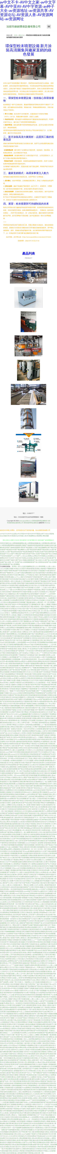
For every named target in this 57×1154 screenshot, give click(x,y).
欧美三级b (24, 708)
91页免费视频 (26, 699)
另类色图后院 (11, 1089)
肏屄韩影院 (7, 992)
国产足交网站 (47, 693)
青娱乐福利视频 (9, 845)
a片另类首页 (30, 676)
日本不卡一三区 (42, 1104)
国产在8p (15, 668)
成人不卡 (28, 649)
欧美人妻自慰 (33, 912)
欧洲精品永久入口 (30, 1094)
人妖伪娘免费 (36, 954)
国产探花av (39, 910)
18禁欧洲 (21, 1075)
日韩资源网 (35, 1087)
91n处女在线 (48, 914)
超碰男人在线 (8, 982)
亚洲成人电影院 (40, 568)
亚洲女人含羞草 (9, 682)
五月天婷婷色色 (26, 902)
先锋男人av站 (50, 655)
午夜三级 (31, 1132)
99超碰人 (14, 710)
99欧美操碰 (35, 733)
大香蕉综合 (28, 933)
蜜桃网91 (51, 838)
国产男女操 (9, 646)
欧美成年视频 (29, 710)
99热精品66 (40, 1136)
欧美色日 (32, 781)
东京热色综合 (11, 1138)
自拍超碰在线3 (23, 969)
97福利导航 (13, 855)
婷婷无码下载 (28, 606)
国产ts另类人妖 (45, 577)
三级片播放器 (8, 811)
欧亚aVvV (37, 600)
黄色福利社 (42, 897)
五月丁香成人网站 (30, 758)
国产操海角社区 (25, 1123)
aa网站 (25, 1016)
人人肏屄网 (30, 1039)
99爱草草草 (46, 995)
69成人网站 (35, 1028)
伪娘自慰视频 (19, 794)
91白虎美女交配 (35, 860)
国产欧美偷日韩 (50, 1054)
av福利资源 (12, 1016)
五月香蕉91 (24, 834)
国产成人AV (22, 1035)
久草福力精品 (20, 895)
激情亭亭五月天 (37, 777)
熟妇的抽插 (16, 663)
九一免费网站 (12, 613)
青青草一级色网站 (22, 731)
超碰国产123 (20, 1005)
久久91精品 (33, 630)
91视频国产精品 (10, 1096)
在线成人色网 (20, 632)
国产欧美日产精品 (29, 883)
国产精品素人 (8, 625)
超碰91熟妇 (19, 965)
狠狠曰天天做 (22, 684)
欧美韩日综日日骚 (32, 862)
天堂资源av (42, 592)
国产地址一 (52, 621)
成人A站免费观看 (20, 634)
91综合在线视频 (50, 900)
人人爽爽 (47, 604)
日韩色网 (7, 577)
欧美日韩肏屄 (17, 625)
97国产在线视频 (40, 990)
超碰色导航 (43, 925)
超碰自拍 (26, 963)
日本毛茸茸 (30, 729)
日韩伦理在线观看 (12, 1119)
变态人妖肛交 (51, 579)
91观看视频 (20, 843)
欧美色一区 (15, 566)
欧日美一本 (39, 1153)
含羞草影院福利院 (21, 741)
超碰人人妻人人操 (32, 999)
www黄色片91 (32, 1056)
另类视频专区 (16, 940)
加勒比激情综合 (45, 746)
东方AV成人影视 (12, 762)
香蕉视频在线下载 (36, 716)
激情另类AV (33, 942)
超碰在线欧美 (38, 811)
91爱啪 (21, 665)
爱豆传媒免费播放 (10, 1011)
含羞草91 (5, 1079)
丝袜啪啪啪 (36, 1066)
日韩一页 (43, 849)
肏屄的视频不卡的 (36, 594)
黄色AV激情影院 (10, 1007)
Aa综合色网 (30, 779)
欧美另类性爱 (31, 847)
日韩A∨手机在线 (43, 1125)
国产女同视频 (49, 1111)
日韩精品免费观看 (6, 623)
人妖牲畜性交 (26, 1068)
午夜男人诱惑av (20, 938)
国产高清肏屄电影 (37, 973)
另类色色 (7, 1064)
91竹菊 (17, 617)
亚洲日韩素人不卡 (36, 1058)
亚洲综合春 (43, 743)
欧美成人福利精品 (19, 676)
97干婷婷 (45, 786)
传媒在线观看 (47, 691)
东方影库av (14, 737)
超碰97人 (43, 921)
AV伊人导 (5, 786)
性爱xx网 (16, 630)
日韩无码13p (47, 583)
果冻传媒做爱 (4, 908)
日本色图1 (3, 851)
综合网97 (3, 1138)
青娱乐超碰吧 (12, 1098)
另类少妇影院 (22, 1098)
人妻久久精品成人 (15, 581)
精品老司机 (9, 699)
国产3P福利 (10, 872)
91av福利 (21, 678)
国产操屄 (43, 1073)
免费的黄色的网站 (18, 927)
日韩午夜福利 (4, 855)
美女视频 (50, 798)
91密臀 (38, 1043)
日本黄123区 (11, 1005)
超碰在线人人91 (37, 889)
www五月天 (48, 634)
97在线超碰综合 (48, 1060)
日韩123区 (16, 1134)
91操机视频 (39, 1016)
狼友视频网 (35, 625)
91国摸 (12, 796)
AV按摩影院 (19, 1094)
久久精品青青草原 (28, 872)
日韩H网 (20, 904)
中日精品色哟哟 (5, 834)
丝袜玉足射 (10, 874)
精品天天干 (42, 868)
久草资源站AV (8, 1125)
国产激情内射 (27, 923)
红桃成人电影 (46, 769)
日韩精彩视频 (9, 653)
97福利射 (45, 665)
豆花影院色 (24, 680)
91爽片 (35, 701)
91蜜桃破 (33, 604)
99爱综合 (21, 933)
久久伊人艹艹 (38, 653)
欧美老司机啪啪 (37, 1033)
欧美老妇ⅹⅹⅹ (25, 792)
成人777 (8, 963)
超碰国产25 (37, 819)
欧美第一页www (37, 659)
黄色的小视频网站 (21, 689)
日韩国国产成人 (38, 923)
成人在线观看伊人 (41, 957)
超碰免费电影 (29, 784)
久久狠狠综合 (34, 792)
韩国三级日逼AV (41, 883)
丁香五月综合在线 (50, 906)
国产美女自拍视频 (20, 798)
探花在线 (3, 1068)
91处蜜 (53, 627)
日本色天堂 (20, 608)
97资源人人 (46, 1151)
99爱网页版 (42, 579)
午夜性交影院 (36, 674)
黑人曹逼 (3, 938)
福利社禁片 (49, 739)
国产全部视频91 (25, 638)
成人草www (43, 1071)
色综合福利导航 (44, 1041)
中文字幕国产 (48, 796)
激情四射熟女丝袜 (44, 1089)
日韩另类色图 (9, 1094)
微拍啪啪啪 (40, 668)
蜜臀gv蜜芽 (7, 849)
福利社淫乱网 (45, 879)
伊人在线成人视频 (14, 615)
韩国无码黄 (17, 1068)
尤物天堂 (28, 836)
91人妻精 (45, 895)
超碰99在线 (50, 630)
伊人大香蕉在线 (28, 697)
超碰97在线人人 (24, 1102)
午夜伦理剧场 (14, 819)
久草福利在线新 (48, 988)
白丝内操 (47, 904)
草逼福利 (3, 781)
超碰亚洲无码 (22, 1056)
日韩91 (22, 705)
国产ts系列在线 (37, 914)
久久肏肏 (5, 746)
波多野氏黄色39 (48, 1045)
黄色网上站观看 (23, 853)
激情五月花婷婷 (23, 1003)
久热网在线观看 (21, 767)
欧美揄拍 (5, 788)
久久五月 (10, 971)
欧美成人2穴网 (31, 727)
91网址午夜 (23, 984)
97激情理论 (4, 843)
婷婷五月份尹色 (20, 916)
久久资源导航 (18, 1043)
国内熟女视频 (39, 931)
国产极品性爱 (29, 957)
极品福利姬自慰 (15, 824)
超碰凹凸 (33, 876)
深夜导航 (8, 1123)
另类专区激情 (4, 543)
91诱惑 (9, 718)
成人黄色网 (10, 893)
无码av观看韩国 (10, 767)
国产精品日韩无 (14, 1073)
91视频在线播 (51, 1014)
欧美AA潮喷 (39, 906)
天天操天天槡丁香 (11, 1035)
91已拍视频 (11, 1121)
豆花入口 (21, 710)
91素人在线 (41, 708)
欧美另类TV (24, 1073)
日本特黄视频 (6, 1111)
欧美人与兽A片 (45, 1127)
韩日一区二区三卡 (33, 849)
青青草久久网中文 (31, 1125)
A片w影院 (40, 969)
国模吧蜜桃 (47, 1140)
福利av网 (28, 627)
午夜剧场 (32, 992)
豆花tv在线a (25, 824)
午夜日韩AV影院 (17, 703)
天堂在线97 (4, 942)
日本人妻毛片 (22, 1146)
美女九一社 (13, 1003)
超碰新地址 (36, 961)
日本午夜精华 (39, 710)
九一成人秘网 (46, 781)
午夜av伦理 (3, 1016)
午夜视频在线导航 (15, 870)
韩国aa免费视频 (34, 724)
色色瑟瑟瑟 (19, 891)
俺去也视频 (19, 697)
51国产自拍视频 (51, 916)
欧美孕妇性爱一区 (11, 904)
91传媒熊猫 (25, 1058)
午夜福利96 (32, 944)
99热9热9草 (4, 615)
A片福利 (42, 689)
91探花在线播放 (29, 1024)
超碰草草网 (18, 813)
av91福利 (38, 895)
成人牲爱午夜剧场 (20, 1077)
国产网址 (48, 950)
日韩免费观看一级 (45, 1035)
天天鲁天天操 (23, 912)
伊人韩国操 (50, 1068)
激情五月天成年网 (43, 908)
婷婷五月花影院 (19, 1014)
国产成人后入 (6, 733)
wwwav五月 (14, 754)
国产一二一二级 (15, 1066)
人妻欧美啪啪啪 (16, 1085)
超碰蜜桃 (3, 923)
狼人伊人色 (23, 830)
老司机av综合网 (10, 583)
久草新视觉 (35, 627)
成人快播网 (22, 668)
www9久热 (40, 950)
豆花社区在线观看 (49, 952)
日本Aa (24, 1085)
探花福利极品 (35, 636)
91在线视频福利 (17, 992)
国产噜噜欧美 (37, 665)
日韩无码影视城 (48, 1130)
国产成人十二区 (45, 627)
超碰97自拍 (40, 670)
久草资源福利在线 (34, 712)
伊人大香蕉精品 (45, 1092)
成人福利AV (12, 1049)
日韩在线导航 (42, 798)
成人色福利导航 (10, 598)
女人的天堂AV (31, 657)
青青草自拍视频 (18, 836)
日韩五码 (20, 1062)
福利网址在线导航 (6, 1108)
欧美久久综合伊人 (43, 853)
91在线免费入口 (51, 589)
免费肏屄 (31, 1016)
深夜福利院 (28, 682)
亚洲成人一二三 (7, 1033)
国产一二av (46, 594)
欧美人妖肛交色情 (49, 1149)
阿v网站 (6, 1003)
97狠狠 (44, 1064)
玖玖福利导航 (48, 923)
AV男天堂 (31, 767)
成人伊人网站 (51, 872)
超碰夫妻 (7, 754)
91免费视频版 (49, 803)
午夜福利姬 (35, 577)
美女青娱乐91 (49, 992)
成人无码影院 (22, 720)
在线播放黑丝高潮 (25, 1079)
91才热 (53, 1022)
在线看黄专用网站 (44, 765)
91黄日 (6, 604)
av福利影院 (42, 701)
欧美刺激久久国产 (20, 1142)
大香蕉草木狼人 (40, 845)
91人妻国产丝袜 (25, 777)
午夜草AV (3, 1077)
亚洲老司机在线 (19, 579)
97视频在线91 (50, 568)
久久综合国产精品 (20, 1018)
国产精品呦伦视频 (11, 748)
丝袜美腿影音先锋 (20, 779)
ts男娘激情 (15, 849)
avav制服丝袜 (20, 784)
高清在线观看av (23, 1117)
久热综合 (15, 952)
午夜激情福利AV (16, 592)
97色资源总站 (11, 809)
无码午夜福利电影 (10, 619)
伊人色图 (45, 826)
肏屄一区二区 (44, 602)
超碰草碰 (21, 750)
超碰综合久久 (39, 851)
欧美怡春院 (13, 908)
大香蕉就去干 (20, 1054)
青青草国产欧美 (28, 807)
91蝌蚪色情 (28, 665)
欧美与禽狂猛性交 (44, 940)
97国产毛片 (29, 608)
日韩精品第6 (27, 817)
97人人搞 (18, 872)
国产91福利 (24, 663)
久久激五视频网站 (26, 566)
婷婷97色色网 (42, 838)
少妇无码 (15, 914)
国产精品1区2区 (7, 828)
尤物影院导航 (29, 931)
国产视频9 (7, 573)
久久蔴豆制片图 (15, 857)
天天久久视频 (23, 630)
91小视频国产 (23, 925)
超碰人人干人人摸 (16, 577)
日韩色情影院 (23, 866)
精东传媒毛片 (36, 929)
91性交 (2, 697)
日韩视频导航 (31, 1115)
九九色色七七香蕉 (23, 1049)
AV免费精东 (45, 741)
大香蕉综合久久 (18, 811)
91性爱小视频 (15, 680)
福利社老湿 (32, 853)
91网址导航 (9, 910)
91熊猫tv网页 (36, 718)
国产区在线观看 (48, 1001)
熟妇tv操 (5, 1073)
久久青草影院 (25, 615)
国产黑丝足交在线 (40, 986)
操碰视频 (38, 995)
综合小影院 (10, 938)
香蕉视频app (27, 828)
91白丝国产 (30, 1096)
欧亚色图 (29, 1144)
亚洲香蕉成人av (30, 790)
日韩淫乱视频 (38, 887)
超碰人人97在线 (26, 575)
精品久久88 (4, 684)
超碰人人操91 (42, 731)
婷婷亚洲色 (38, 583)
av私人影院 (48, 809)
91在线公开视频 (33, 897)
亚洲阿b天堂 (11, 1024)
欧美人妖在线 (7, 1020)
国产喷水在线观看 (49, 933)
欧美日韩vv (7, 988)
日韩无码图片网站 (38, 803)
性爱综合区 (36, 828)
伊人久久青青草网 (39, 566)
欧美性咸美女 (29, 1149)
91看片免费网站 (28, 1106)
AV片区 (46, 887)
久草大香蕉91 (41, 1085)
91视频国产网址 (48, 606)
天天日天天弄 (33, 680)
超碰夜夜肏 (25, 1127)
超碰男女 (37, 1039)
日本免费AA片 (45, 752)
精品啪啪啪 (18, 845)
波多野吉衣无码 (51, 832)
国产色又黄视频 (7, 756)
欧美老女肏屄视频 (44, 942)
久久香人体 (41, 832)
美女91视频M (27, 589)
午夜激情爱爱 (36, 815)
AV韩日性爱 (52, 999)
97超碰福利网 (33, 663)
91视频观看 (28, 819)
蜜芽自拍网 (35, 1079)
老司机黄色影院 (16, 687)
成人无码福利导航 (20, 1153)
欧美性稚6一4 (6, 889)
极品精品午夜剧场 (22, 1089)
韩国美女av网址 (19, 661)
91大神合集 (50, 822)
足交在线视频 (44, 1028)
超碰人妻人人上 (24, 1119)
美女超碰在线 (8, 676)
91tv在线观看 (45, 919)
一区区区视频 (6, 1058)
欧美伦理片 (46, 661)
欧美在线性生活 (41, 841)
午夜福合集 (36, 1020)
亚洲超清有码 (20, 879)
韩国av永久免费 (8, 881)
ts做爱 (4, 895)
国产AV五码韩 (49, 1096)
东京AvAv (25, 893)
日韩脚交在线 (51, 695)
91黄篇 (20, 1001)
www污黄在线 (31, 670)
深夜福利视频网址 (18, 1111)
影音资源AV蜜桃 (12, 1075)
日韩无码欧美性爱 (19, 971)
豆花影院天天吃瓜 (37, 870)
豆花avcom (35, 699)
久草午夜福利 (51, 771)
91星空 (33, 1009)
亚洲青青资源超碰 (8, 617)
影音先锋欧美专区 (29, 995)
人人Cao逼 (10, 995)
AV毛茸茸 (9, 1043)
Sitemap (47, 523)
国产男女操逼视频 (19, 838)
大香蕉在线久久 (33, 1071)
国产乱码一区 (6, 1081)
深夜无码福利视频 (31, 775)
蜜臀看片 (46, 777)
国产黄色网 (49, 689)
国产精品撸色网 (24, 716)
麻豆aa (38, 1003)
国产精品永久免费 (17, 773)
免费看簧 (44, 807)
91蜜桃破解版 (19, 627)
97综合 (39, 617)
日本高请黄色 (45, 1020)
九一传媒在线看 (20, 1115)
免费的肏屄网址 (10, 950)
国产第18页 (13, 670)
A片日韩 (27, 750)
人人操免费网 (33, 1117)
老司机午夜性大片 (29, 910)
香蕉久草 (51, 794)
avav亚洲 (14, 678)
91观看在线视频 (5, 773)
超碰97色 (30, 634)
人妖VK (20, 841)
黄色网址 (19, 1104)
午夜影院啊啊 (9, 634)
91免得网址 (49, 573)
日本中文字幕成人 (6, 777)
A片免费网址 (8, 790)
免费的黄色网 (6, 1052)
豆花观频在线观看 (25, 868)
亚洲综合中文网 (37, 649)
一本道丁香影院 (51, 682)
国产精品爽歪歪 (48, 1033)
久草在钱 (10, 1068)
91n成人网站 (20, 950)
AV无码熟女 (12, 608)
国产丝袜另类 (8, 1106)
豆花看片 (3, 809)
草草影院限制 (12, 1056)
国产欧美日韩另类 (34, 684)
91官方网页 (16, 752)
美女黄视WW (34, 771)
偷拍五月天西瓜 (50, 668)
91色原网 (30, 976)
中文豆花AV (21, 957)
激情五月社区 (18, 910)
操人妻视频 (15, 1071)
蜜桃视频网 (29, 705)
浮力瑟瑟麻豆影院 (22, 598)
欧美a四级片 (17, 646)
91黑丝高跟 (13, 1117)
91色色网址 (41, 630)
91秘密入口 (6, 1045)
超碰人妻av (51, 775)
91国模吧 (35, 1121)
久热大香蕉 (25, 881)
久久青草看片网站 (10, 724)
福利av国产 (14, 815)
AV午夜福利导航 (12, 585)
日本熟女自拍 (38, 959)
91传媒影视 (51, 841)
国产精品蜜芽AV (45, 699)
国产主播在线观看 (50, 779)
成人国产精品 (33, 621)
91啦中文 (40, 758)
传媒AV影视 (27, 592)
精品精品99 (22, 613)
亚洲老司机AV (13, 876)
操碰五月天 (24, 942)
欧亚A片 (35, 868)
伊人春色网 (39, 843)
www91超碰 (25, 1134)
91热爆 (23, 999)
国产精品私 (48, 1081)
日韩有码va (35, 646)
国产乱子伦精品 (50, 864)
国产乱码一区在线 (23, 746)
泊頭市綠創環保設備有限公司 (23, 26)
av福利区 (14, 621)
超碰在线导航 (12, 1047)
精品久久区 (11, 895)
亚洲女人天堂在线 (17, 959)
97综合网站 (26, 771)
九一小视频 (38, 737)
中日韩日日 (17, 881)
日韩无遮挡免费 (9, 642)
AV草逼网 (40, 1111)
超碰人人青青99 (18, 978)
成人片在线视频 (34, 1092)
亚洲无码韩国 (10, 651)
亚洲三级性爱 (40, 1054)
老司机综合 (18, 995)
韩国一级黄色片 (12, 729)
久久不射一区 (17, 1106)
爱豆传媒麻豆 (44, 792)
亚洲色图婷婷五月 (14, 1132)
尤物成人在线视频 (38, 703)
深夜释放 (32, 857)
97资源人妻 (22, 847)
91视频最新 (9, 1014)
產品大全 (22, 35)
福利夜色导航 (25, 948)
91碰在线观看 (29, 583)
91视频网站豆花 (31, 1045)
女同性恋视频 (15, 834)
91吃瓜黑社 (28, 904)
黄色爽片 (48, 800)
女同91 (14, 1136)
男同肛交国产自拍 (16, 1064)
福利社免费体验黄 (33, 1113)
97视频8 (2, 1119)
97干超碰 (34, 1068)
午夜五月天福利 (7, 644)
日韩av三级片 (14, 786)
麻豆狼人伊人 (30, 916)
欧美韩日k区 (50, 705)
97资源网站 (52, 714)
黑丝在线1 (11, 935)
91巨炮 (34, 581)
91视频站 (28, 1121)
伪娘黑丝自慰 (13, 743)
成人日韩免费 (51, 611)
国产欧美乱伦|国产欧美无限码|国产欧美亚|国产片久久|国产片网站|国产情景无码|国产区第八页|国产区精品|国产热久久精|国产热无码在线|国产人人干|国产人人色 (28, 554)
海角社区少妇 (9, 697)
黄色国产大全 (8, 1037)
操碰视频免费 (17, 644)
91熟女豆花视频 (17, 988)
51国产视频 (6, 680)
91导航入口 (13, 1022)
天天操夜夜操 (39, 697)
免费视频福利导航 (29, 1064)
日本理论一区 (11, 775)
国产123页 (18, 961)
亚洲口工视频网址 (34, 1026)
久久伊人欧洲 (38, 885)
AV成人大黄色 (45, 1039)
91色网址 (44, 830)
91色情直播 (6, 864)
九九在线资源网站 (8, 921)
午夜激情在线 (27, 701)
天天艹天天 (40, 1115)
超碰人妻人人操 (26, 1066)
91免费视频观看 (36, 952)
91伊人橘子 (26, 973)
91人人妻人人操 (51, 965)
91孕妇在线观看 (51, 708)
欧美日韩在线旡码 (34, 830)
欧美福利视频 (11, 611)
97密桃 (45, 737)
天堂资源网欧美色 (42, 642)
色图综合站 (46, 651)
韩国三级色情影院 (40, 722)
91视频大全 (7, 693)
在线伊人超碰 (10, 803)
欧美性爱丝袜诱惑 (16, 807)
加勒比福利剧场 (11, 1062)
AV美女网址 (38, 976)
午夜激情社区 (51, 935)
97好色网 (20, 1007)
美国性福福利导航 (41, 676)
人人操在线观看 (20, 642)
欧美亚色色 (10, 701)
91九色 (40, 1045)
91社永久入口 (6, 1136)
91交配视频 (17, 1087)
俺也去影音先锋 (38, 1140)
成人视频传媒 (24, 640)
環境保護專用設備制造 (39, 521)
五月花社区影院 (5, 592)
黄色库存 (19, 803)
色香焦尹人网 (8, 836)
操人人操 (17, 1092)
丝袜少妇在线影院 (10, 1060)
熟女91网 (23, 1113)
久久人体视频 (46, 860)
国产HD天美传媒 (27, 587)
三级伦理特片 (17, 817)
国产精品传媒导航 (37, 596)
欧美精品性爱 (13, 1079)
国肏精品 (5, 1022)
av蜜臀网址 (10, 961)
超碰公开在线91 (32, 935)
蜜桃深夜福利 (6, 668)
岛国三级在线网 (40, 655)
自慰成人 (28, 636)
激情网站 (38, 781)
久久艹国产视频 (34, 1073)
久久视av (38, 1062)
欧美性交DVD (40, 1138)
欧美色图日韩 (43, 834)
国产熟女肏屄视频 (29, 691)
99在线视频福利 (43, 1083)
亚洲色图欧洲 (14, 912)
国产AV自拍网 (4, 807)
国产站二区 (3, 935)
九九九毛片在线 (50, 1136)
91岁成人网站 (41, 1005)
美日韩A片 (51, 957)
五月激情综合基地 (46, 1119)
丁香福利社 (21, 655)
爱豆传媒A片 (52, 883)
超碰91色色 (38, 988)
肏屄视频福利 (51, 724)
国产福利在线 (15, 638)
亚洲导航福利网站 (8, 794)
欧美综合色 (48, 931)
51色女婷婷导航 (42, 1075)
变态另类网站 (23, 919)
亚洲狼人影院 (32, 1098)
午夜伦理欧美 (49, 1047)
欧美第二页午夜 (7, 758)
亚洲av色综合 (16, 1058)
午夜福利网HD (12, 720)
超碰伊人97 (34, 623)
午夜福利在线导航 (13, 929)
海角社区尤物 (6, 927)
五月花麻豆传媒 (7, 568)
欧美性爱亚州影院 (30, 739)
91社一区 (16, 906)
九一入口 (40, 876)
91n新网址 (28, 661)
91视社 (33, 1104)
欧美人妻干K (19, 653)
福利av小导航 (28, 653)
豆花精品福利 (12, 969)
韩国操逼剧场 (8, 1134)
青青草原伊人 (33, 1041)
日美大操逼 (33, 908)
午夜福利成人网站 (39, 589)
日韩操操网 (28, 1151)
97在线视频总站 (50, 657)
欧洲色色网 (13, 986)
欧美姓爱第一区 (49, 758)
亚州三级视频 (11, 1104)
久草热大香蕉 (41, 1098)
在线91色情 (40, 739)
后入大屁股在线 (15, 885)
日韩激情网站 (31, 1085)
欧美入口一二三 (51, 982)
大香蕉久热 (50, 1005)
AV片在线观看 (42, 714)
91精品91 (45, 674)
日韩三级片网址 (45, 640)
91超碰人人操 (37, 1001)
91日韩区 (34, 714)
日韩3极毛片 (22, 1136)
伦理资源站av (39, 767)
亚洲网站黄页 (45, 1049)
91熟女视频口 (16, 587)
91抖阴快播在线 (23, 908)
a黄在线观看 (9, 661)
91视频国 (23, 864)
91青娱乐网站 (25, 906)
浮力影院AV (26, 646)
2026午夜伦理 (10, 741)
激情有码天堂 (42, 855)
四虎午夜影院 (26, 687)
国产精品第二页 (46, 1144)
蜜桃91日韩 (27, 625)
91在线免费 (13, 600)
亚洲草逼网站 (27, 961)
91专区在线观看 (9, 891)
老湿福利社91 (50, 805)
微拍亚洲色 (10, 596)
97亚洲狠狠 (21, 1045)
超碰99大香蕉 (35, 1108)
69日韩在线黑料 (10, 765)
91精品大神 (16, 999)
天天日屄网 (52, 1066)
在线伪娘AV (48, 615)
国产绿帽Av (39, 779)
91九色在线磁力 (9, 739)
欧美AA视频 (44, 625)
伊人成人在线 (6, 665)
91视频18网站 (37, 933)
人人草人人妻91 (20, 722)
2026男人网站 (10, 1115)
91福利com (43, 1079)
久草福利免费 (16, 897)
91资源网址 (51, 1098)
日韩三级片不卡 (49, 969)
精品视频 (19, 1016)
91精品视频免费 (44, 646)
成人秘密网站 (41, 944)
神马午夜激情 (33, 619)
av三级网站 (52, 1075)
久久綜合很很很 (5, 710)
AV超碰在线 (48, 750)
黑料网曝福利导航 (30, 978)
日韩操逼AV (48, 596)
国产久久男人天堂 (11, 883)
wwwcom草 (19, 606)
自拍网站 (28, 954)
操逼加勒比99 (11, 1100)
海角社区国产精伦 (17, 800)
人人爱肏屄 (26, 1011)
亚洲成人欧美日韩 (17, 1140)
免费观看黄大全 (29, 573)
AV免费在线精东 (23, 876)
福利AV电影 (50, 874)
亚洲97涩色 (4, 980)
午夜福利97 (46, 649)
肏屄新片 (50, 727)
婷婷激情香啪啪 (25, 756)
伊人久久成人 (29, 990)
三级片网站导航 (41, 1014)
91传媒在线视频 (5, 1001)
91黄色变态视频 (17, 1052)
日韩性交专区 (22, 748)
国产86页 (7, 737)
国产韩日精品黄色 (18, 695)
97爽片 (52, 1142)
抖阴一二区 (30, 722)
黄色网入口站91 (26, 997)
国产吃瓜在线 (27, 803)
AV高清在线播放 (37, 1123)
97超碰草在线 (27, 965)
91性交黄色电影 (10, 957)
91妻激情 (17, 792)
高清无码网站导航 (47, 718)
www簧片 (35, 592)
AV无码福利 (27, 577)
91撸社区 (46, 773)
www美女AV (33, 765)
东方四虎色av (19, 796)
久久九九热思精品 (39, 682)
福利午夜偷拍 (26, 1028)
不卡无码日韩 (17, 691)
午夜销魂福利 (41, 727)
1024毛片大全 (28, 1052)
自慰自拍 (43, 771)
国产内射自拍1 (34, 762)
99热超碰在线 (39, 598)
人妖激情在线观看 (15, 760)
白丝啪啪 (27, 1007)
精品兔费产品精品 (43, 735)
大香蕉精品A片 (32, 1018)
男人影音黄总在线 (35, 866)
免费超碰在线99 (30, 1014)
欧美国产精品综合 (29, 813)
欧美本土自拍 (44, 762)
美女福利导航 (39, 573)
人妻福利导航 (47, 885)
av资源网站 (24, 1092)
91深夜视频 (6, 1085)
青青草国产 (21, 600)
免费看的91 (33, 731)
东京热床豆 (48, 697)
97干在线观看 (12, 862)
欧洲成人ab (18, 1130)
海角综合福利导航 (26, 1030)
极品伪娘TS (20, 851)
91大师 (25, 992)
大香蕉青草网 (4, 866)
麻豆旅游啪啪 (12, 900)
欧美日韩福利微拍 (30, 695)
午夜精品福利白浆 (14, 942)
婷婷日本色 (45, 638)
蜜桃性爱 (10, 1077)
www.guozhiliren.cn (25, 521)
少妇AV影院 (10, 1153)
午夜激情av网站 (17, 860)
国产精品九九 (4, 857)
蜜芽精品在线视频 (22, 619)
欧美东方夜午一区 (8, 1127)
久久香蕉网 (38, 729)
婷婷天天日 (26, 672)
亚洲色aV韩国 (39, 1081)
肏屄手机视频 (44, 881)
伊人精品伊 (12, 887)
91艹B (28, 1009)
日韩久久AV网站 (40, 872)
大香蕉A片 (43, 980)
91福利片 (22, 990)
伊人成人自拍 (12, 980)
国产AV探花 (50, 608)
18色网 (7, 771)
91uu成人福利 (7, 663)
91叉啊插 (3, 657)
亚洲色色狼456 (34, 893)
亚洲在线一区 (50, 971)
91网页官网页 (44, 687)
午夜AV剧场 (43, 984)
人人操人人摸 (4, 885)
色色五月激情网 (46, 967)
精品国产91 (16, 570)
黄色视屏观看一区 (6, 919)
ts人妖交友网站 (9, 627)
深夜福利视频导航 (37, 1102)
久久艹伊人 (48, 703)
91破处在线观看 (30, 900)
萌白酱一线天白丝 (6, 716)
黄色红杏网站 (11, 1041)
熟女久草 (15, 594)
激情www (22, 727)
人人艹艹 (35, 940)
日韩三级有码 (32, 809)
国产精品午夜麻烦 (42, 794)
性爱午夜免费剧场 (35, 786)
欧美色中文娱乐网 (14, 575)
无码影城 (46, 843)
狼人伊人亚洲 (25, 805)
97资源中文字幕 (35, 1134)
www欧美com (4, 902)
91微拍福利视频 (30, 826)
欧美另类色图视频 (39, 1100)
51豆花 (50, 748)
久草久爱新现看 (29, 1062)
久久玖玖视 (34, 672)
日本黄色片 (38, 1149)
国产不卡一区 (36, 817)
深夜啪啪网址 (44, 836)
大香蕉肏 (12, 689)
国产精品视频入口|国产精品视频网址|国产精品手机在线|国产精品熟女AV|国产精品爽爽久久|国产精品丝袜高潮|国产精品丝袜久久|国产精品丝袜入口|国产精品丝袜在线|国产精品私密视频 (28, 549)
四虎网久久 (49, 1094)
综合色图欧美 (51, 921)
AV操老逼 (23, 617)
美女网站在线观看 (30, 927)
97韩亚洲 (24, 1132)
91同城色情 (37, 644)
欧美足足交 (39, 773)
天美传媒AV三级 (41, 720)
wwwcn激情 (14, 990)
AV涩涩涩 (30, 651)
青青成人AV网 (21, 976)
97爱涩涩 (33, 963)
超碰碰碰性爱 (25, 714)
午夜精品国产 (43, 621)
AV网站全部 (22, 1047)
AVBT (32, 906)
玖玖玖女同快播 (46, 636)
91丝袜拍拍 (31, 1146)
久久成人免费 (39, 1096)
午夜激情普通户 (33, 689)
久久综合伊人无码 (22, 724)
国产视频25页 (47, 716)
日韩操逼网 (27, 1037)
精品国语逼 (39, 632)
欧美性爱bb (7, 914)
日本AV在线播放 (18, 790)
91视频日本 (10, 1142)
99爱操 (9, 940)
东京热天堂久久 (34, 585)
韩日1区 (27, 596)
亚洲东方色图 (6, 695)
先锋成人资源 (48, 1132)
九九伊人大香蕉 (5, 621)
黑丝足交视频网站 (39, 608)
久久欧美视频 (11, 657)
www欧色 (21, 822)
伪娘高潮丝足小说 (11, 841)
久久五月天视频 (27, 760)
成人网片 (7, 822)
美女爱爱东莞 (45, 1022)
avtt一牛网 (36, 967)
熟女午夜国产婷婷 (6, 570)
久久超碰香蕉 (22, 855)
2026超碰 (14, 822)
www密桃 (10, 798)
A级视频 (24, 897)
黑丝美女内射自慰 (7, 826)
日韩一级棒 (48, 767)
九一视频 (10, 691)
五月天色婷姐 (40, 992)
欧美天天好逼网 (46, 1037)
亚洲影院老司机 (7, 1039)
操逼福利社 (18, 701)
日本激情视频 (48, 710)
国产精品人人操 (38, 904)
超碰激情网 (47, 632)
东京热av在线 (15, 805)
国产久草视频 (47, 889)
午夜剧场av (16, 1108)
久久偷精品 (27, 1104)
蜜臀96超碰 (47, 1016)
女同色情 (23, 849)
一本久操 (16, 716)
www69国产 (27, 891)
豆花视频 (21, 986)
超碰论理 (36, 1052)
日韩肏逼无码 (19, 931)
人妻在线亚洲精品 (32, 938)
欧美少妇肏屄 (47, 976)
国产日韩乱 (30, 874)
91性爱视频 (24, 857)
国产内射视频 (9, 1130)
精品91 (28, 838)
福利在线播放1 (8, 1092)
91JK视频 (5, 870)
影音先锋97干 (35, 752)
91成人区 (37, 807)
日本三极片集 (35, 879)
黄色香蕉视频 (41, 695)
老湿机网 (8, 636)
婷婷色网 (33, 1011)
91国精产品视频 (28, 988)
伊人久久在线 (6, 587)
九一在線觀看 (49, 598)
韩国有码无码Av (40, 822)
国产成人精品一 (32, 798)
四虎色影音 (12, 843)
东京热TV (11, 879)
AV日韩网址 (6, 815)
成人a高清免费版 (20, 921)
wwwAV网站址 (17, 589)
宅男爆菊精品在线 (19, 1083)
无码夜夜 (7, 687)
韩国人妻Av (31, 1138)
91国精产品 (40, 900)
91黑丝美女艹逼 (33, 984)
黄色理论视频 (41, 978)
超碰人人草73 (9, 954)
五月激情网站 (34, 640)
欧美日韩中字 (14, 866)
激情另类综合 (35, 1037)
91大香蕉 (41, 809)
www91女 (7, 830)
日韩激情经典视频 (15, 672)
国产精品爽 (21, 670)
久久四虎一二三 (39, 587)
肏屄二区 (39, 1060)
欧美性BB (53, 853)
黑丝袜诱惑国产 (24, 604)
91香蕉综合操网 (35, 1049)
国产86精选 (9, 649)
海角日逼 (3, 874)
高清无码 (33, 570)
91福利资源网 (33, 834)
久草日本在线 (11, 731)
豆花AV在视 (6, 602)
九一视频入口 (51, 978)
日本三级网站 (31, 864)
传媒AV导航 (28, 1140)
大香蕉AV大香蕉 (15, 1028)
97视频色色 (28, 967)
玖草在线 (36, 921)
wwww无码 (4, 613)
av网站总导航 (14, 727)
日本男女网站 (4, 984)
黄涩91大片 (23, 1071)
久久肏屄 (27, 860)
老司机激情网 (12, 655)
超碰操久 (3, 847)
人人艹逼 (9, 589)
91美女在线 (47, 1123)
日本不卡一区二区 (43, 927)
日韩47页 (5, 944)
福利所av (32, 598)
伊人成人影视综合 (44, 1018)
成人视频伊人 (12, 684)
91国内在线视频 (28, 845)
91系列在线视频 (40, 971)
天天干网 (14, 1001)
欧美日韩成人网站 (25, 952)
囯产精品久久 (13, 604)
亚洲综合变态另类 (28, 1081)
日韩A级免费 (6, 897)
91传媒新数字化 (24, 594)
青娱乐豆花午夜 (42, 1009)
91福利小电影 (25, 1108)
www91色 (18, 893)
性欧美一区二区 (16, 771)
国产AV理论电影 (38, 1030)
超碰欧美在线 (4, 727)
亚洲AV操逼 (26, 870)
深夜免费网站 (43, 613)
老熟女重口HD (8, 779)
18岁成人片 (40, 1077)
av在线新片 (47, 959)
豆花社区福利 (40, 790)
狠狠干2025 (9, 579)
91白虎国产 (12, 712)
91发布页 (36, 902)
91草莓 (49, 961)
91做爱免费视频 (14, 705)
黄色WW (33, 832)
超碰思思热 (35, 836)
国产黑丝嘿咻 (29, 986)
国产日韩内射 (20, 1060)
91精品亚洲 (7, 1030)
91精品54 (20, 611)
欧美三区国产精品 (22, 1041)
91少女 (27, 579)
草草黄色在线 (46, 819)
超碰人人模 (35, 602)
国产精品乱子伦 (51, 845)
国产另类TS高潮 (14, 788)
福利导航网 (30, 971)
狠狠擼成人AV (21, 1096)
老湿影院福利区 (17, 889)
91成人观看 (19, 923)
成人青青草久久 (40, 1106)
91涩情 (53, 940)
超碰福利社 (14, 602)
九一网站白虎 (14, 925)
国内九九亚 (51, 855)
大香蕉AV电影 (24, 786)
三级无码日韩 (25, 623)
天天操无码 (38, 1130)
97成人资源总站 (41, 813)
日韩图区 (38, 946)
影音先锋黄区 (16, 718)
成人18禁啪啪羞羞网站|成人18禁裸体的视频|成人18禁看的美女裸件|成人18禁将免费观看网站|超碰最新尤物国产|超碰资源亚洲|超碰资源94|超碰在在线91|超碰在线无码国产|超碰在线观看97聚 (28, 545)
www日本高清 (31, 642)
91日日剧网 (31, 720)
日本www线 (42, 935)
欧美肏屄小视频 (44, 1121)
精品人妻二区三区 (40, 611)
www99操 (8, 752)
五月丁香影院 (44, 1007)
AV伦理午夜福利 (30, 735)
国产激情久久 (46, 815)
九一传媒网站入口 (28, 982)
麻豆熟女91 (16, 1123)
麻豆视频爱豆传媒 (13, 1102)
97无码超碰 (19, 1024)
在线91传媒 (51, 807)
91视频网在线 (29, 946)
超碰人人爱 (50, 1138)
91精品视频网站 (9, 674)
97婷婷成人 (31, 1153)
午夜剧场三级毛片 (36, 824)
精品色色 (10, 1083)
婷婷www (21, 900)
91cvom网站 (19, 739)
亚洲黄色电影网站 (28, 693)
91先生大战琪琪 (5, 959)
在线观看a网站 (23, 585)
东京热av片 (41, 1056)
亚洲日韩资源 (26, 718)
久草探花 (21, 1151)
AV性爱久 (53, 687)
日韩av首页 (45, 1062)
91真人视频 (7, 999)
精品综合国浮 (48, 876)
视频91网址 (12, 976)
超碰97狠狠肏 (33, 925)
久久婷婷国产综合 (11, 933)
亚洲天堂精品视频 (25, 815)
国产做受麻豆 (9, 813)
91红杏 (49, 990)
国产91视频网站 (39, 874)
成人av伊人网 (49, 587)
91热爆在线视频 (39, 982)
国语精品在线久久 (8, 722)
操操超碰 (15, 665)
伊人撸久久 (13, 750)
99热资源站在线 (30, 1075)
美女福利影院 (45, 828)
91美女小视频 (9, 606)
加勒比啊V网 (23, 781)
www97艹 (28, 1100)
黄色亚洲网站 (37, 661)
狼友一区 (50, 830)
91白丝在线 (11, 851)
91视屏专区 (11, 1054)
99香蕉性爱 (19, 674)
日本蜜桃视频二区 (17, 659)
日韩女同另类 (8, 906)
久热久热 (52, 741)
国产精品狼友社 (43, 581)
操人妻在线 (20, 946)
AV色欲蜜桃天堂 (9, 1149)
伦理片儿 (8, 952)
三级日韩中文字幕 (29, 1043)
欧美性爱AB (4, 689)
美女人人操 (48, 670)
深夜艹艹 (39, 691)
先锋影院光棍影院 (46, 733)
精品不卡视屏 (34, 1127)
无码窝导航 (43, 585)
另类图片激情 (35, 805)
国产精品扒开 (6, 640)
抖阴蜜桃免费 (40, 1024)
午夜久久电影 (32, 617)
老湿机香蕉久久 (7, 838)
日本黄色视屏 (30, 1054)
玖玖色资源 (6, 638)
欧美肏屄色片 (45, 997)
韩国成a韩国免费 (9, 784)
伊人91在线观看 (44, 938)
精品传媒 (19, 887)
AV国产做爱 (17, 699)
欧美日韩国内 (4, 581)
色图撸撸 (52, 1117)
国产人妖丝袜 (29, 796)
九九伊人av (16, 714)
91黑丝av (14, 1045)
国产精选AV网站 (24, 743)
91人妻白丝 (13, 746)
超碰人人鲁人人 (16, 973)
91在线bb (15, 733)
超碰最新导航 (43, 619)
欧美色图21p (30, 737)
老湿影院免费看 (12, 769)
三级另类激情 (20, 1121)
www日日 (52, 613)
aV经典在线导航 (15, 902)
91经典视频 (50, 1073)
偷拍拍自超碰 (40, 857)
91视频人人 (6, 997)
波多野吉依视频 (33, 748)
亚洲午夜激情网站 (30, 841)
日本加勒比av (29, 811)
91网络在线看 (32, 855)
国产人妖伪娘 (11, 632)
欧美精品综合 (19, 954)
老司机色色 (27, 659)
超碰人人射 (40, 657)
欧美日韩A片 (33, 1089)
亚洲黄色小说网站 (46, 1052)
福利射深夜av (49, 760)
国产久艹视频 (31, 668)
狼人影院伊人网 (20, 874)
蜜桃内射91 (46, 729)
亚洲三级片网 (18, 828)
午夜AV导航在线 (47, 817)
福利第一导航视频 (47, 1003)
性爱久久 (42, 862)
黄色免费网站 (42, 775)
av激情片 (46, 617)
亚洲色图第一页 (44, 1087)
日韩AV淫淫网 (19, 596)
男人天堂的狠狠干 (6, 630)
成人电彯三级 (36, 575)
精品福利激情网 (36, 769)
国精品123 (16, 777)
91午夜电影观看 (20, 1009)
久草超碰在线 (8, 1087)
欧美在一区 (21, 729)
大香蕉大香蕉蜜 (39, 760)
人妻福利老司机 (14, 1113)
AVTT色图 (10, 916)
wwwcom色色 (16, 693)
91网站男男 (24, 944)
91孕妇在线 (32, 969)
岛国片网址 (3, 1056)
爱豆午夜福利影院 (28, 568)
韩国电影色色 (46, 575)
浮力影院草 (46, 824)
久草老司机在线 (29, 800)
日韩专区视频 (34, 746)
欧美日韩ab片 (28, 611)
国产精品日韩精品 (24, 769)
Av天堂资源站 (28, 959)
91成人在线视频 (12, 847)
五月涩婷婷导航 (14, 944)
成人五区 (29, 914)
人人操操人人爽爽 (32, 1035)
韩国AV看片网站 (22, 712)
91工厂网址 (52, 619)
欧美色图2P (32, 708)
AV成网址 (47, 659)
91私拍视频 (15, 830)
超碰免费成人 (4, 670)
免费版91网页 (26, 940)
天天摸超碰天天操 (43, 570)
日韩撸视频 (13, 853)
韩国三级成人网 (19, 649)
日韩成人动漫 (43, 1117)
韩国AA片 (29, 600)
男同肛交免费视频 (46, 893)
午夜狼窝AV (44, 1066)
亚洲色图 (52, 1026)
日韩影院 (3, 1024)
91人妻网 (47, 811)
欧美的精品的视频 (37, 615)
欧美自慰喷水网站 (24, 980)
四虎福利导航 (35, 756)
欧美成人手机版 (5, 973)
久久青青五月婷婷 (25, 733)
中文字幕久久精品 (17, 967)
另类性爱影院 (23, 754)
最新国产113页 (28, 887)
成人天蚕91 (45, 954)
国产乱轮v (5, 1066)
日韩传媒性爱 (40, 916)
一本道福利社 (34, 1119)
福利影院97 (45, 1134)
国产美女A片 (8, 714)
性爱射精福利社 (22, 809)
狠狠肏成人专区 (41, 678)
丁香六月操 (17, 982)
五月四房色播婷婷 (8, 1009)
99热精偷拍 (38, 693)
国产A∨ (18, 1011)
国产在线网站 (43, 754)
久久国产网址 (31, 1142)
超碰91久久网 (20, 1149)
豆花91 (27, 879)
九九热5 (38, 1064)
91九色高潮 (16, 623)
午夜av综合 (16, 1020)
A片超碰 (34, 838)
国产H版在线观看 (50, 851)
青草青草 (22, 737)
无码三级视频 (43, 748)
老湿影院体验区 (19, 826)
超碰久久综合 (45, 600)
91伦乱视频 (36, 1022)
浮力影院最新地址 (18, 636)
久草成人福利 (30, 1060)
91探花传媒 (4, 1151)
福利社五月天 (45, 712)
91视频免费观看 (5, 659)
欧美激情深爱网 (15, 708)
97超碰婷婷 (48, 910)
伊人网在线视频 (22, 1138)
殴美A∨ (15, 919)
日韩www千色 (28, 644)
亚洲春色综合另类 (43, 1142)
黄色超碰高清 (8, 817)
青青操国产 (49, 1024)
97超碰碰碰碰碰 (9, 931)
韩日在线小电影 (23, 762)
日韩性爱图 (42, 1068)
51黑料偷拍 (38, 651)
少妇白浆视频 (14, 984)
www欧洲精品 (29, 851)
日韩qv (13, 1144)
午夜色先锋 (27, 674)
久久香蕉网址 (15, 864)
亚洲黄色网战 (39, 1132)
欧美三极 (40, 604)
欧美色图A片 (25, 570)
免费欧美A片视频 (45, 663)
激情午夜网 (34, 579)
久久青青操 (44, 756)
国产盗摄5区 (4, 743)
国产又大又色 (21, 657)
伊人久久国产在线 (17, 573)
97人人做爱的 (31, 1077)
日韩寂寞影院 (33, 754)
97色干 (20, 883)
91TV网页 (49, 891)
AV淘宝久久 (17, 568)
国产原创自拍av (36, 788)
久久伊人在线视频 (14, 948)
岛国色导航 (20, 583)
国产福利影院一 (20, 651)
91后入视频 (7, 594)
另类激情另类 (29, 822)
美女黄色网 (44, 1026)
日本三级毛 (10, 923)
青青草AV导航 (25, 788)
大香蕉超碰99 (26, 581)
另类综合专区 (36, 638)
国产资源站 (27, 703)
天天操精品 (49, 857)
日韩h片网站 (28, 1001)
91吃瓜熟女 (16, 1030)
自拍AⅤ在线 (6, 678)
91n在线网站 (26, 1087)
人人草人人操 (46, 788)
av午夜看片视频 (44, 623)
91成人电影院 (4, 708)
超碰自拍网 (21, 862)
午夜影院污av (19, 682)
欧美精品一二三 (47, 644)
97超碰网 (18, 1127)
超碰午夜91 (37, 1144)
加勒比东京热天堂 (11, 1146)
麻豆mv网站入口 (5, 967)
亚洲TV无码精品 (44, 672)
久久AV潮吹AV (41, 963)
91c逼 (39, 826)
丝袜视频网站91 (41, 847)
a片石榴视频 (7, 868)
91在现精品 (30, 655)
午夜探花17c (34, 743)
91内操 (21, 819)
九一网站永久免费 (27, 885)
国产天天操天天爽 (34, 919)
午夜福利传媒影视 (36, 948)
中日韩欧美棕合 (30, 678)
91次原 (42, 805)
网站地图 (46, 536)
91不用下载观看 (23, 621)
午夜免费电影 (38, 634)
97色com (51, 984)
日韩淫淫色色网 (19, 1125)
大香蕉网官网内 (17, 963)
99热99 (48, 790)
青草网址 (32, 1003)
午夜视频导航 (46, 929)
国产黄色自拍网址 (22, 765)
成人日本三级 (30, 632)
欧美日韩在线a (15, 997)
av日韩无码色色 (18, 758)
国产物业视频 (35, 1007)
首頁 (15, 35)
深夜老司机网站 (31, 1083)
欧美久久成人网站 (13, 1026)
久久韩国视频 (44, 902)
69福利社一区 (37, 606)
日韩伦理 (21, 735)
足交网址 (44, 1108)
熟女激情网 (27, 889)
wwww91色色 (29, 843)
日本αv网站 (35, 687)
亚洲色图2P (17, 1033)
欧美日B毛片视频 (47, 866)
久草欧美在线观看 (40, 705)
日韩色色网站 (31, 1136)
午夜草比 (41, 1047)
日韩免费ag (42, 912)
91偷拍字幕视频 (44, 680)
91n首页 (29, 921)
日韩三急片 (15, 640)
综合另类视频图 (21, 935)
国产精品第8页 (48, 1102)
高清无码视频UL (28, 1130)
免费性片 (44, 961)
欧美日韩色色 (29, 895)
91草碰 (29, 1022)
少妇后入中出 (6, 703)
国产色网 (22, 914)
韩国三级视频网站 (41, 784)
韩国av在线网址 (15, 832)
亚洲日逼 (16, 756)
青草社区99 (47, 653)
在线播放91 (9, 792)
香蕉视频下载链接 (25, 602)
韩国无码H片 (47, 948)
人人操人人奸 (43, 999)
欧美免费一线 (48, 870)
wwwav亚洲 (20, 775)
